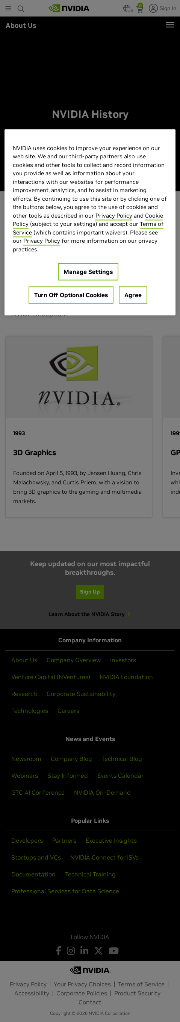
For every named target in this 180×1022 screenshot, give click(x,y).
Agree (133, 295)
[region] (90, 222)
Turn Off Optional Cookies (71, 295)
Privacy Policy (113, 215)
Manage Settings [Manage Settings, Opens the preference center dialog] (88, 272)
